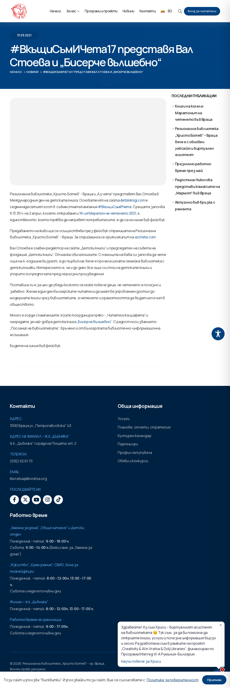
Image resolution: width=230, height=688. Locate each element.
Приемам (214, 680)
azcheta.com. (146, 237)
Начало (55, 11)
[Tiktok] (58, 499)
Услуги (123, 418)
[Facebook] (14, 499)
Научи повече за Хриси (141, 661)
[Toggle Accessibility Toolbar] (218, 334)
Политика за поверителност (173, 679)
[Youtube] (36, 499)
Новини (128, 11)
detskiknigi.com (132, 200)
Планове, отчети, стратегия (144, 427)
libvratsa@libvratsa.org (28, 478)
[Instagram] (47, 499)
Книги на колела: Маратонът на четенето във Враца (193, 113)
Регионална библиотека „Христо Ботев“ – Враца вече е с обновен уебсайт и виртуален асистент (197, 141)
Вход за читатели (202, 11)
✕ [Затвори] (220, 625)
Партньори (128, 444)
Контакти (147, 11)
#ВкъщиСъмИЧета (114, 206)
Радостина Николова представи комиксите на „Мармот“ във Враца (197, 186)
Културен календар (134, 435)
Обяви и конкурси (133, 460)
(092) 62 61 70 (21, 461)
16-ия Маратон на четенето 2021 (107, 213)
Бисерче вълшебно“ (95, 321)
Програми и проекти (101, 11)
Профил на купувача (135, 452)
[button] (180, 11)
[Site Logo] (19, 11)
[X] (25, 499)
